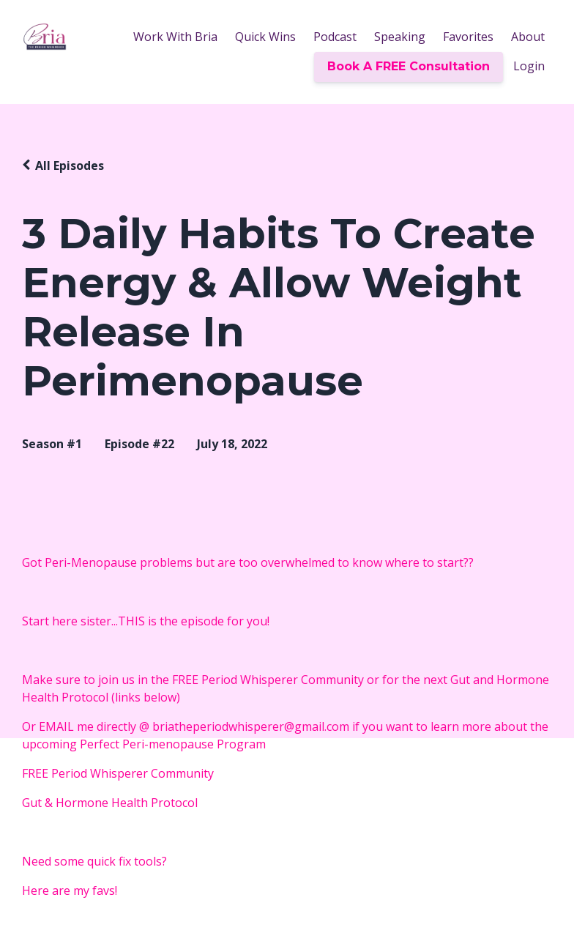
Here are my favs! (69, 890)
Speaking (399, 37)
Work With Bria (175, 37)
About (528, 37)
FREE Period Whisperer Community (121, 773)
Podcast (335, 37)
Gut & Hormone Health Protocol (110, 803)
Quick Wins (265, 37)
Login (529, 66)
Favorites (468, 37)
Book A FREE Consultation (408, 66)
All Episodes (69, 165)
